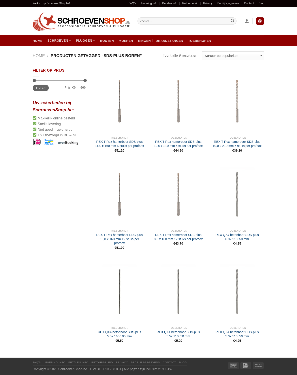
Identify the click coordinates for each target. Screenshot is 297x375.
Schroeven (59, 41)
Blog (261, 3)
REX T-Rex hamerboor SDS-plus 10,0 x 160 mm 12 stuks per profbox (119, 239)
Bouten (107, 41)
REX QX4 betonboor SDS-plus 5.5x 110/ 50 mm (178, 334)
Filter (40, 87)
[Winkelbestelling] (233, 55)
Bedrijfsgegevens (228, 3)
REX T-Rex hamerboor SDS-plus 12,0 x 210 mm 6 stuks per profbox (178, 144)
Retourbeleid (190, 3)
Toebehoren (199, 41)
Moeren (126, 41)
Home (37, 41)
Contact (249, 3)
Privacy (207, 3)
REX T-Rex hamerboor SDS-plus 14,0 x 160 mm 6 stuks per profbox (119, 144)
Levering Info (149, 3)
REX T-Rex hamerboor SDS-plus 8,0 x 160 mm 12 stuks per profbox (178, 237)
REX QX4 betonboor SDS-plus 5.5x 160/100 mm (119, 334)
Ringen (144, 41)
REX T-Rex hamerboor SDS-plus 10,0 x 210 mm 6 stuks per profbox (237, 144)
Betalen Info (169, 3)
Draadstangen (169, 41)
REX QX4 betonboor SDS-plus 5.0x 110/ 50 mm (237, 334)
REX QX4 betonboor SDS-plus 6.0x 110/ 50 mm (237, 237)
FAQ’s (132, 3)
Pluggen (85, 41)
